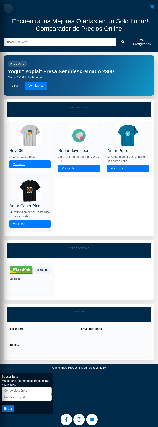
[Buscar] (60, 42)
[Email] (92, 419)
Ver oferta (19, 164)
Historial (18, 287)
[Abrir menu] (8, 8)
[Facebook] (66, 419)
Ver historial (35, 85)
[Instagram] (79, 419)
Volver (15, 85)
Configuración (142, 42)
